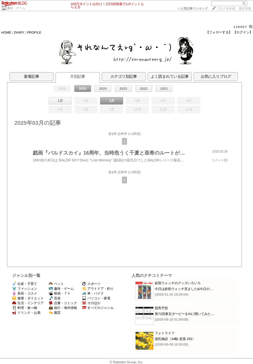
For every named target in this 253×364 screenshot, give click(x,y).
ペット (56, 284)
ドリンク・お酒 (26, 312)
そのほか (91, 303)
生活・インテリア (28, 303)
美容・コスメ (24, 293)
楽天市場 (245, 8)
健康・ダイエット (28, 298)
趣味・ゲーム (16, 8)
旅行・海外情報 (63, 308)
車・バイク (93, 293)
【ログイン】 (243, 32)
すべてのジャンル (98, 308)
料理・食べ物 (24, 308)
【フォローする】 (219, 32)
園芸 (55, 312)
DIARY (19, 32)
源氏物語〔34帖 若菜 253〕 (175, 339)
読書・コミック (63, 303)
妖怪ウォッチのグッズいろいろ (178, 283)
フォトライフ (164, 333)
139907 (240, 27)
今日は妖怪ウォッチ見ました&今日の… (184, 289)
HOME (6, 32)
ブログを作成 (226, 8)
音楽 (55, 298)
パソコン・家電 (96, 298)
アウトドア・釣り (98, 288)
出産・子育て (24, 284)
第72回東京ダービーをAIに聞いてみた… (184, 314)
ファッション (24, 288)
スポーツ (91, 284)
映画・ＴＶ (59, 293)
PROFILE (34, 32)
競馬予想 (161, 308)
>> (192, 8)
